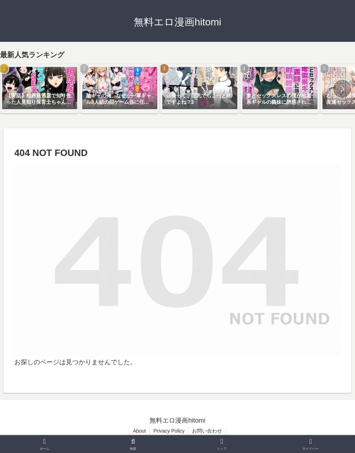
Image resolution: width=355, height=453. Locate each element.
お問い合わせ (207, 431)
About (139, 431)
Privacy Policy (168, 431)
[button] (342, 89)
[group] (39, 88)
